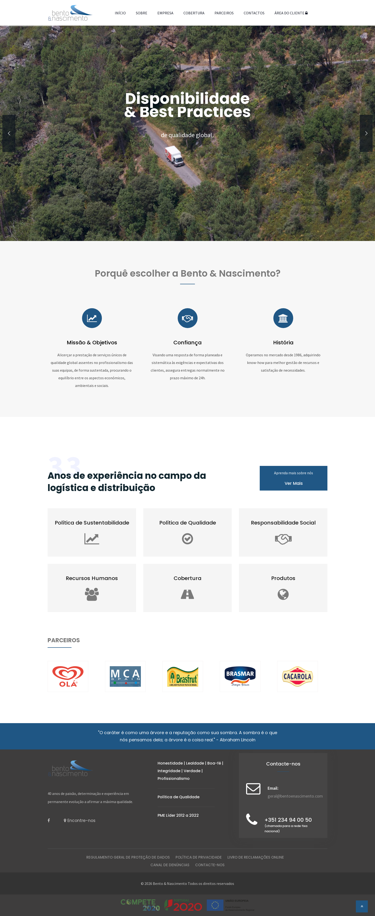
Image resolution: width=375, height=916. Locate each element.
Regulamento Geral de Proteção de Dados (128, 857)
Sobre (141, 13)
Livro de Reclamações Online (255, 857)
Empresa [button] (165, 13)
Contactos (254, 13)
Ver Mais (294, 483)
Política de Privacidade (199, 857)
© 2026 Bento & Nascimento (164, 883)
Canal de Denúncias (169, 864)
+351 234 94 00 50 (288, 825)
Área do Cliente (291, 13)
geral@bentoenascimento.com (295, 796)
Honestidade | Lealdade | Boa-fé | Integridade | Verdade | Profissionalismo (190, 770)
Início (120, 13)
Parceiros (224, 13)
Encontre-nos (79, 820)
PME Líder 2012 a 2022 (178, 815)
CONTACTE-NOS (210, 864)
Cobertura (193, 13)
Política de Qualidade (178, 797)
